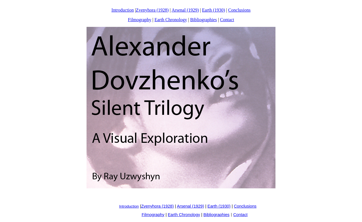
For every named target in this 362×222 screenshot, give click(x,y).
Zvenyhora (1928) (152, 10)
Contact (227, 19)
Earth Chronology (170, 19)
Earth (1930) (213, 10)
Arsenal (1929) (185, 10)
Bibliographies (203, 19)
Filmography (139, 19)
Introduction (122, 10)
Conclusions (239, 10)
